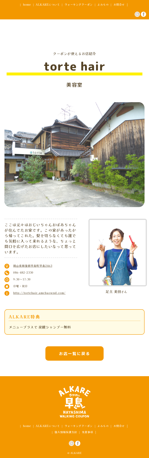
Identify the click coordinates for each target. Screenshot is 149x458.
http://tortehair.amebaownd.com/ (39, 293)
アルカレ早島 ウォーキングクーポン (74, 25)
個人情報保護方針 (66, 432)
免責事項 (87, 432)
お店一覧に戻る (74, 353)
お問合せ (119, 4)
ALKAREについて (48, 4)
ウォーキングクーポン (79, 4)
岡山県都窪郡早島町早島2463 (32, 266)
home (27, 4)
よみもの (103, 4)
